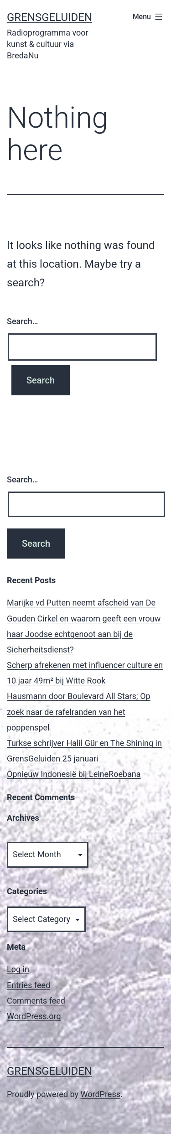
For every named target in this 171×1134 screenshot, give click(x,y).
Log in (18, 969)
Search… (22, 321)
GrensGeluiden (49, 17)
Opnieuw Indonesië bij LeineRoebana (74, 774)
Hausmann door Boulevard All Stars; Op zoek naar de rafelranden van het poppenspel (78, 711)
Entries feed (28, 985)
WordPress (100, 1094)
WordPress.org (34, 1016)
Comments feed (36, 1000)
